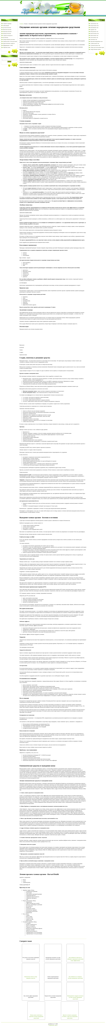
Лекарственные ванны (95, 49)
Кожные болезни (7, 33)
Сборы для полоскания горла (97, 47)
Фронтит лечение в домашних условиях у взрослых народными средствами (69, 1010)
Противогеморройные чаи (96, 41)
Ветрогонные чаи (94, 25)
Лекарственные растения (9, 39)
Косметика (5, 37)
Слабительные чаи (94, 43)
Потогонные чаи (94, 37)
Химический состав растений (10, 41)
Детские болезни (7, 27)
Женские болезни (7, 29)
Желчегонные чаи (94, 33)
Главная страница (7, 23)
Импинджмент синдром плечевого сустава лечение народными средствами (75, 991)
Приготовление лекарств (9, 43)
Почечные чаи (93, 39)
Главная (40, 1)
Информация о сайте (8, 45)
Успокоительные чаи (95, 45)
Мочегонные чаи (94, 35)
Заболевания (6, 25)
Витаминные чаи (94, 27)
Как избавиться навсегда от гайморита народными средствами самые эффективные (75, 952)
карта (56, 1025)
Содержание (51, 1025)
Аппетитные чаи (94, 23)
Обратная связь (6, 47)
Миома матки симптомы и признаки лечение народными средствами (36, 1010)
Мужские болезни (7, 31)
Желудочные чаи (94, 31)
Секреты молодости (7, 35)
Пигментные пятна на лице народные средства (30, 971)
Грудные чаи (93, 29)
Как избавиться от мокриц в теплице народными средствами (75, 971)
